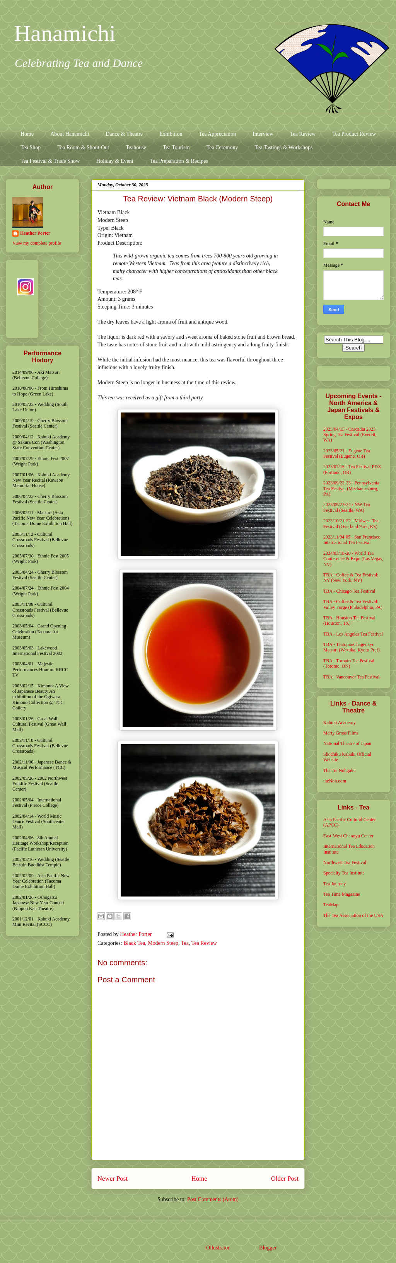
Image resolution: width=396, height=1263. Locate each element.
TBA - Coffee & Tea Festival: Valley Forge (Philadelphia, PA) (352, 604)
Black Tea (134, 943)
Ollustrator (217, 1248)
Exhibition (170, 134)
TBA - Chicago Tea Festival (349, 591)
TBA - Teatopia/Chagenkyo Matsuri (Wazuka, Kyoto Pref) (351, 647)
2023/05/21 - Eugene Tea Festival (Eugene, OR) (346, 453)
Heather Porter (136, 934)
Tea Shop (30, 147)
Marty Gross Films (340, 733)
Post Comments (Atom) (213, 1199)
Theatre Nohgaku (339, 770)
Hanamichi (65, 33)
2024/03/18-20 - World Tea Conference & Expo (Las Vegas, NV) (353, 559)
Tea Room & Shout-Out (83, 147)
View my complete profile (36, 243)
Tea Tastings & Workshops (283, 147)
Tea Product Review (354, 134)
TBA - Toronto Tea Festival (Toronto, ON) (348, 663)
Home (27, 134)
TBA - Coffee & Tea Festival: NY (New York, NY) (350, 577)
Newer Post (112, 1178)
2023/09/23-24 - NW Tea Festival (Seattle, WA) (346, 507)
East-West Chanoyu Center (348, 836)
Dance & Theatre (124, 134)
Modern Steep (163, 943)
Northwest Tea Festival (344, 862)
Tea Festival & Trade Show (50, 161)
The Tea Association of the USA (353, 915)
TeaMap (330, 904)
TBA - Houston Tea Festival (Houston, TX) (349, 620)
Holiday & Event (114, 161)
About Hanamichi (69, 134)
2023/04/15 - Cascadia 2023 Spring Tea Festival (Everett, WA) (350, 434)
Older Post (285, 1178)
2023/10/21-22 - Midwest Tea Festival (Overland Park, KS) (351, 523)
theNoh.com (334, 781)
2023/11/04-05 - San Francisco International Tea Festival (352, 539)
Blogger (267, 1248)
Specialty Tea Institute (344, 873)
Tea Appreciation (217, 134)
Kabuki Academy (339, 722)
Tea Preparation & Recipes (179, 161)
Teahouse (136, 147)
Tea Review (303, 134)
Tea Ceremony (222, 147)
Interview (263, 134)
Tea (185, 943)
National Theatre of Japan (347, 743)
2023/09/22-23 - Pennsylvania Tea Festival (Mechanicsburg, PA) (351, 488)
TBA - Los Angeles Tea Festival (353, 634)
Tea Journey (334, 883)
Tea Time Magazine (341, 894)
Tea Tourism (176, 147)
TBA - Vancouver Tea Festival (351, 677)
